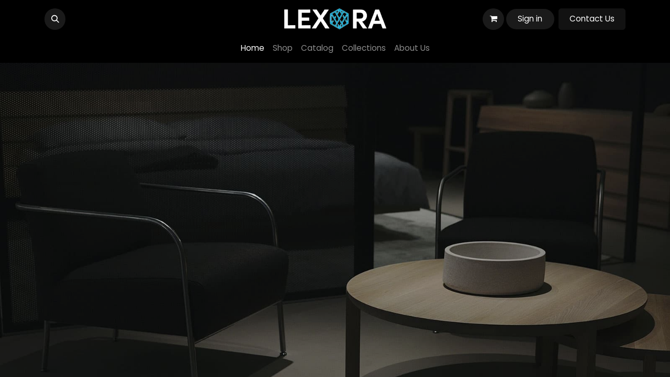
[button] (54, 18)
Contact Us (592, 18)
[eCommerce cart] (493, 18)
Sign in (530, 18)
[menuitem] (253, 48)
